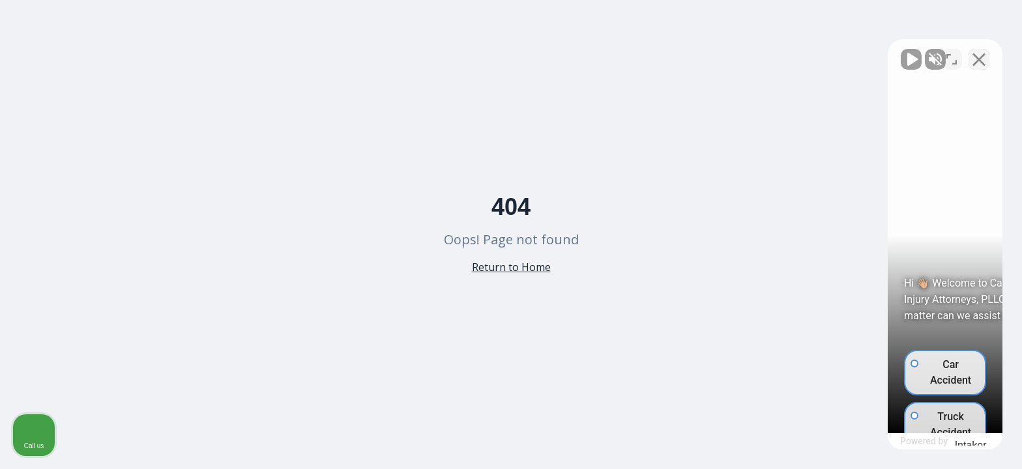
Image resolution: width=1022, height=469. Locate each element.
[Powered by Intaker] (910, 442)
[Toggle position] (951, 52)
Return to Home (511, 267)
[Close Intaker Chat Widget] (979, 52)
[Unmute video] (791, 52)
